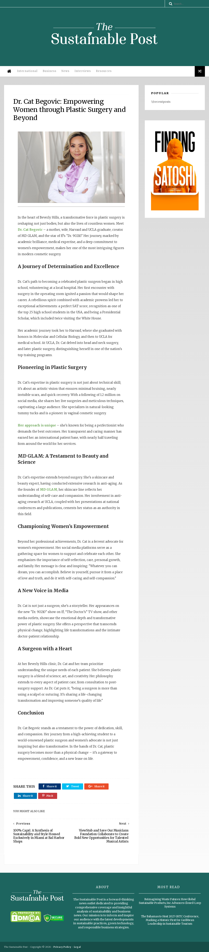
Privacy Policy (62, 947)
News (65, 71)
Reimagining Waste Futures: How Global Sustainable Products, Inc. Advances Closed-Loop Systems (170, 903)
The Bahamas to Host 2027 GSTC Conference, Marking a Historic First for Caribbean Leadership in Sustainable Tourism (170, 920)
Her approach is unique (37, 425)
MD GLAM (48, 489)
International (27, 71)
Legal (77, 947)
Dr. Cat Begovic (30, 230)
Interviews (82, 71)
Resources (104, 71)
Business (49, 71)
